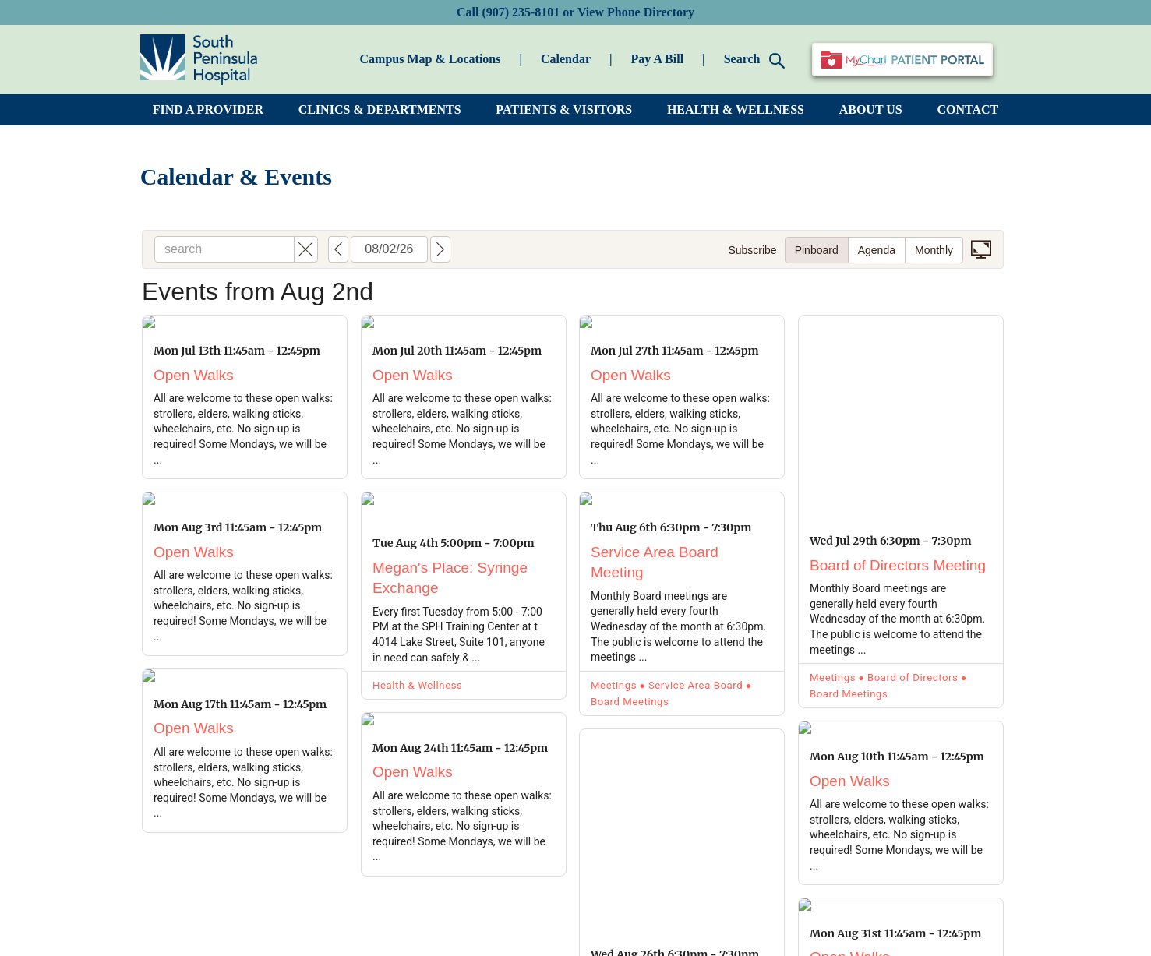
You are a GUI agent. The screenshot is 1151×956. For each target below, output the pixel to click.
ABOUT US (870, 109)
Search (755, 60)
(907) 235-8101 (521, 12)
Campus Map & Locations (430, 58)
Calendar (566, 58)
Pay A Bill (657, 58)
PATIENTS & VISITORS (564, 109)
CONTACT (967, 109)
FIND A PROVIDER (208, 109)
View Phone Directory (635, 12)
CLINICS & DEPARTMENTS (379, 109)
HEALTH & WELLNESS (735, 109)
